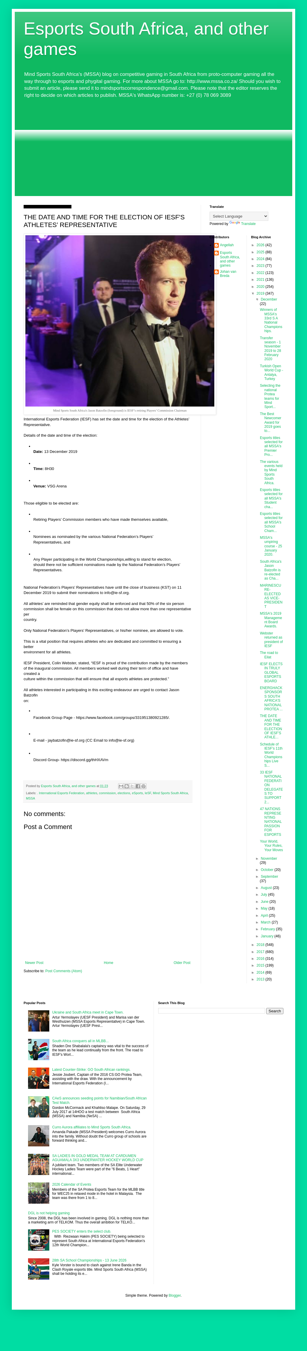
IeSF (148, 793)
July (264, 894)
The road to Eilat (269, 655)
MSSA (30, 798)
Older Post (182, 963)
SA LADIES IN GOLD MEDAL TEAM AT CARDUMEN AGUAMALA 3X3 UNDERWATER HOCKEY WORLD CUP (97, 1158)
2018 (261, 945)
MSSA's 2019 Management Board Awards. (271, 619)
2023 (261, 266)
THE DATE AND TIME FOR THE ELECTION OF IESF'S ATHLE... (271, 726)
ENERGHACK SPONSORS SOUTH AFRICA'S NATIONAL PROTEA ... (271, 698)
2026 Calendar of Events (71, 1184)
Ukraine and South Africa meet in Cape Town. (88, 1012)
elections (123, 793)
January (267, 936)
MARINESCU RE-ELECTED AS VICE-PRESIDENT (271, 596)
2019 (261, 293)
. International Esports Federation (60, 793)
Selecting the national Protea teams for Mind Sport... (270, 396)
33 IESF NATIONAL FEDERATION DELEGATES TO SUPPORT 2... (271, 787)
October (267, 870)
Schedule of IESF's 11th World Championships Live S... (271, 755)
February (268, 929)
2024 (261, 259)
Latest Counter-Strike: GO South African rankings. (91, 1070)
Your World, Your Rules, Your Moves (271, 845)
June (265, 902)
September (269, 876)
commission (107, 793)
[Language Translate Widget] (239, 216)
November (269, 858)
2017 (261, 952)
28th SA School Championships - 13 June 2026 (89, 1260)
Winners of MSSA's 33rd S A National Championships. (271, 320)
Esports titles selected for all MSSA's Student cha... (271, 498)
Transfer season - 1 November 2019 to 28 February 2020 (270, 348)
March (266, 922)
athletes (91, 793)
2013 (261, 979)
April (265, 915)
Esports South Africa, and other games (230, 259)
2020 (261, 287)
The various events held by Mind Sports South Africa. (271, 472)
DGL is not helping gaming (49, 1213)
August (267, 888)
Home (108, 963)
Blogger (175, 1295)
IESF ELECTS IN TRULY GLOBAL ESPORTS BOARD (271, 672)
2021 (261, 280)
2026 (261, 245)
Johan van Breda (228, 274)
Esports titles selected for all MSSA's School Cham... (271, 522)
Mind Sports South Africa (170, 793)
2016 (261, 959)
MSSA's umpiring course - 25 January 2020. (271, 546)
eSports (137, 793)
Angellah (227, 245)
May (264, 908)
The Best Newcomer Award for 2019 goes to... (270, 422)
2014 (261, 972)
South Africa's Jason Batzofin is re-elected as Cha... (270, 570)
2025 (261, 252)
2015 (261, 965)
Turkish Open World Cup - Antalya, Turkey (271, 372)
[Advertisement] (153, 147)
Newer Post (34, 963)
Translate (242, 224)
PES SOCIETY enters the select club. (81, 1231)
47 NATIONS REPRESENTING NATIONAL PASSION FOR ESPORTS (271, 821)
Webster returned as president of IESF (271, 639)
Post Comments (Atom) (63, 971)
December (269, 299)
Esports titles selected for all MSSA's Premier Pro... (271, 446)
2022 (261, 273)
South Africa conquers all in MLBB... (80, 1041)
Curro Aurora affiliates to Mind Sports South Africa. (91, 1127)
